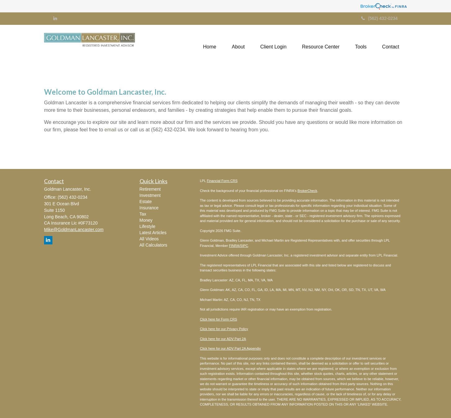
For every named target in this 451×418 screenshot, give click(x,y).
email (110, 129)
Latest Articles (153, 232)
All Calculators (153, 245)
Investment (150, 195)
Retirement (150, 189)
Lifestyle (147, 226)
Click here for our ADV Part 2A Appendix (230, 348)
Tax (143, 213)
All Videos (149, 238)
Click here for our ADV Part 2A (223, 339)
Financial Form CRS (222, 181)
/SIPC (243, 246)
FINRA (234, 246)
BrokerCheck (307, 191)
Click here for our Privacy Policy (224, 329)
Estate (146, 201)
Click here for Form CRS (218, 319)
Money (146, 220)
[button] (238, 47)
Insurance (149, 207)
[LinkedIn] (55, 18)
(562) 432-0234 (379, 18)
